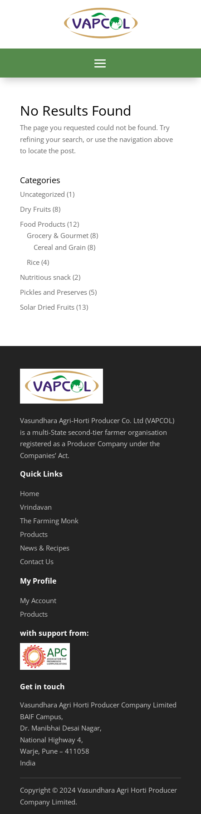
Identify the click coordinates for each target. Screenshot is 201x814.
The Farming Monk (49, 520)
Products (34, 534)
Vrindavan (36, 507)
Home (29, 493)
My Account (38, 600)
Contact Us (37, 561)
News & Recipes (44, 547)
